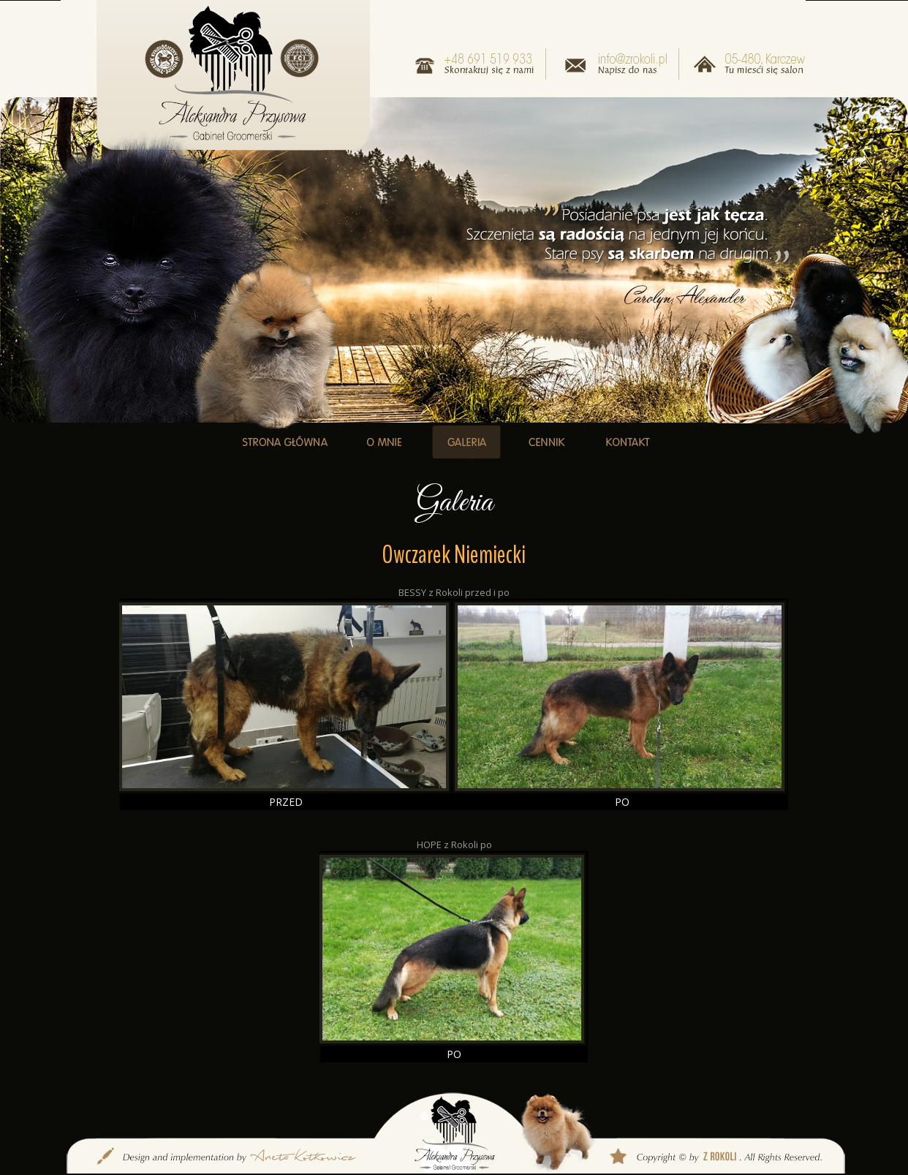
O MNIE (384, 442)
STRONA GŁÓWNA (285, 442)
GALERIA (466, 442)
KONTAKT (626, 442)
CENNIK (546, 442)
